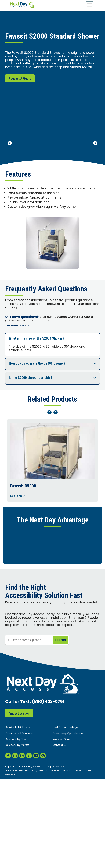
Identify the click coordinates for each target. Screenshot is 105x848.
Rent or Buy (52, 619)
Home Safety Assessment (52, 551)
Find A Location (19, 804)
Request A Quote (20, 78)
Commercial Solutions (19, 824)
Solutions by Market (17, 836)
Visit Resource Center (17, 325)
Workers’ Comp (62, 830)
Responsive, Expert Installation (52, 573)
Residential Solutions (18, 818)
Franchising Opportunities (68, 824)
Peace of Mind (52, 642)
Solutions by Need (16, 830)
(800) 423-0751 (48, 793)
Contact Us (60, 836)
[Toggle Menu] (89, 4)
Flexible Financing (52, 596)
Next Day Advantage (65, 818)
